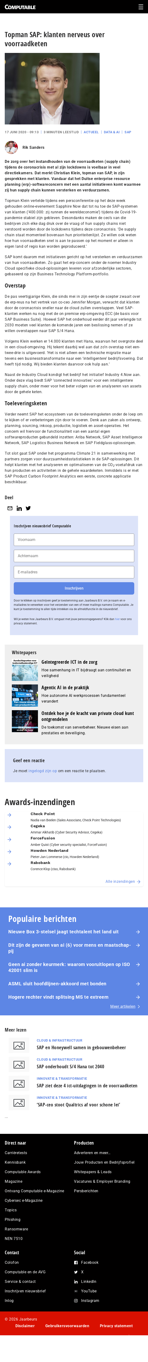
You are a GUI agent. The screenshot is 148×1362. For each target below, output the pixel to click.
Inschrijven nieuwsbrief (25, 1291)
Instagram (90, 1300)
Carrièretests (16, 1153)
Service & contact (20, 1281)
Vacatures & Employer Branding (102, 1181)
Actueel (91, 132)
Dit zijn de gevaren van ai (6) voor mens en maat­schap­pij (69, 948)
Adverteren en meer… (92, 1153)
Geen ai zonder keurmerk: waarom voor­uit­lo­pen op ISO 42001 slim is (69, 967)
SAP (128, 132)
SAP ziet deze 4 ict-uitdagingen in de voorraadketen (87, 1085)
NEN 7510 (14, 1238)
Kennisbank (15, 1162)
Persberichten (86, 1191)
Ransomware (16, 1229)
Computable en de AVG (25, 1272)
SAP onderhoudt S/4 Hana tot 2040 (70, 1066)
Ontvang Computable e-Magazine (34, 1191)
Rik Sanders (34, 147)
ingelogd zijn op (42, 771)
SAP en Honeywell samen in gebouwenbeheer (81, 1047)
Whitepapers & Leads (93, 1172)
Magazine (13, 1181)
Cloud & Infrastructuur (59, 1040)
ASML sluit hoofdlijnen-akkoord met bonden (57, 984)
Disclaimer (25, 1326)
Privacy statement (116, 1326)
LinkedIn (88, 1281)
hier (117, 619)
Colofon (12, 1262)
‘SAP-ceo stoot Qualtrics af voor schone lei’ (78, 1104)
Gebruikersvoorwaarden (67, 1326)
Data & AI (112, 132)
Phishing (12, 1219)
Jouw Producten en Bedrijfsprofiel (104, 1162)
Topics (11, 1210)
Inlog (9, 1300)
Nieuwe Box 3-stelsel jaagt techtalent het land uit (63, 932)
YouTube (89, 1291)
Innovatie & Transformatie (62, 1078)
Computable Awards (23, 1172)
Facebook (89, 1262)
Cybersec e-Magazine (24, 1200)
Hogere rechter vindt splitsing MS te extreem (58, 997)
